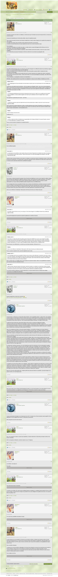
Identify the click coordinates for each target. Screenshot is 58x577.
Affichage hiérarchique (47, 20)
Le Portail (17, 573)
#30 (51, 537)
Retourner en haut (22, 573)
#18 (51, 143)
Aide (51, 9)
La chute (14, 395)
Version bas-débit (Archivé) (30, 573)
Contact (14, 573)
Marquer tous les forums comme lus (40, 573)
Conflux (9, 127)
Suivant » (22, 18)
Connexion (17, 11)
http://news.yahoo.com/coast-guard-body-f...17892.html (17, 297)
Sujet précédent (10, 563)
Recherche (31, 9)
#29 (51, 514)
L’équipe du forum (9, 573)
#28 (51, 483)
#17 (51, 66)
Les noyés (10, 395)
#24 (51, 386)
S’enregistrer (22, 11)
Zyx (25, 66)
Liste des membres (38, 9)
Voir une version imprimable (11, 568)
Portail (26, 9)
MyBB (9, 575)
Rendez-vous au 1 (9, 14)
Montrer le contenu (29, 218)
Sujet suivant (16, 563)
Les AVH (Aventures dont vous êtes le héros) (26, 14)
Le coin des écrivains (15, 14)
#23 (51, 314)
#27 (51, 461)
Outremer (17, 196)
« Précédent (11, 18)
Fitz (17, 304)
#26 (51, 434)
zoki (16, 22)
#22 (51, 294)
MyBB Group (16, 575)
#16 (51, 32)
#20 (51, 206)
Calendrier (46, 9)
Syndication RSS (49, 573)
